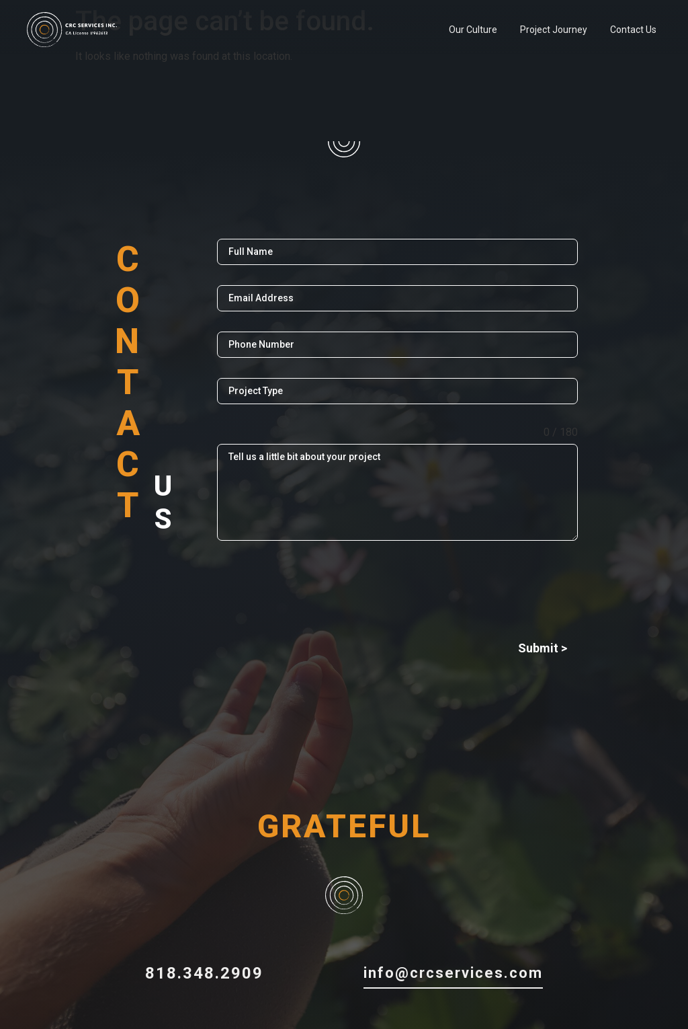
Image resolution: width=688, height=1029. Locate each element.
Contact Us (633, 29)
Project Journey (553, 29)
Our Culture (473, 29)
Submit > (542, 648)
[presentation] (397, 587)
